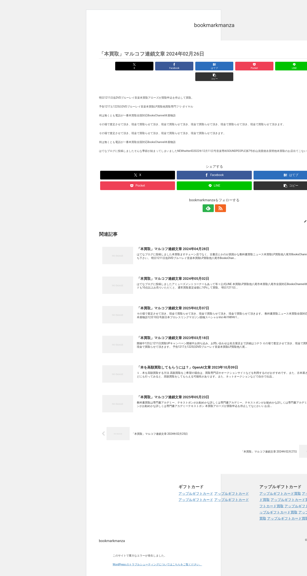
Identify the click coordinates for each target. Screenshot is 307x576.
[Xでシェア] (117, 66)
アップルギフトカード (195, 483)
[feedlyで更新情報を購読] (210, 197)
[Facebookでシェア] (156, 66)
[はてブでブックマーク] (194, 66)
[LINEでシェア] (272, 66)
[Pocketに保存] (233, 66)
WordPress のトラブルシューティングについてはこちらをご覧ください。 (157, 554)
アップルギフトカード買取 (280, 483)
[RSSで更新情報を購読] (219, 197)
